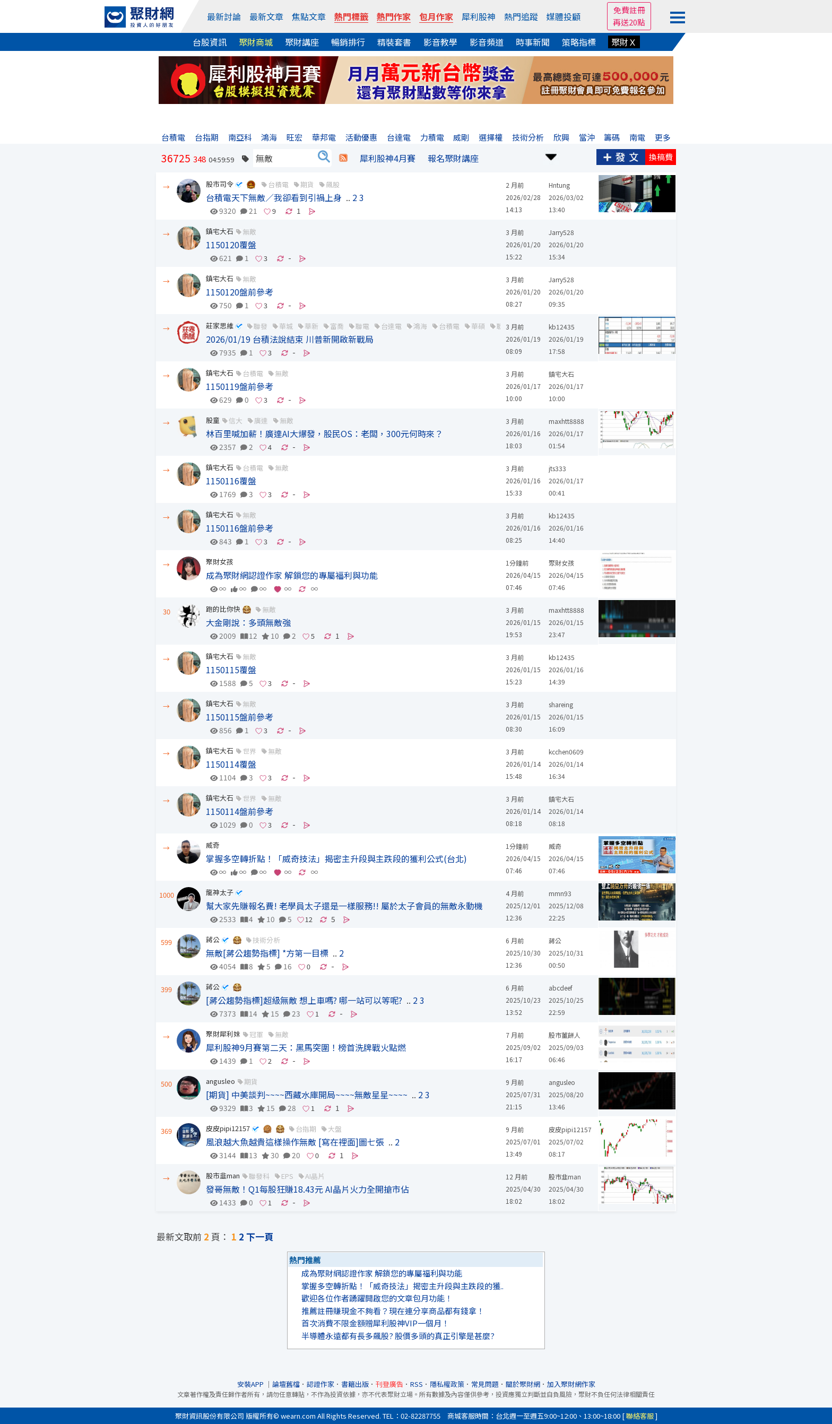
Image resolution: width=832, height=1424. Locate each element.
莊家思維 (219, 325)
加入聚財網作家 (571, 1384)
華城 (286, 326)
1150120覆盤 (231, 244)
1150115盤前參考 (239, 716)
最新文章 (266, 16)
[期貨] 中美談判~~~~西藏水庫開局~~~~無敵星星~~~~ (307, 1094)
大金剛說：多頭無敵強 (248, 622)
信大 (235, 420)
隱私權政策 (447, 1384)
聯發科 (259, 1176)
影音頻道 (487, 42)
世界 (249, 751)
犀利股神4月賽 (387, 158)
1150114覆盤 (231, 764)
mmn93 (560, 893)
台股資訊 (210, 42)
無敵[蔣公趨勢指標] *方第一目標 (267, 953)
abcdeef (561, 987)
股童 (213, 420)
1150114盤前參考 (239, 811)
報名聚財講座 (453, 158)
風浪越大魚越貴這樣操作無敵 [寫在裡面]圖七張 (295, 1141)
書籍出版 (355, 1384)
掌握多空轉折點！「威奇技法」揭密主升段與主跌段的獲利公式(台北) (336, 858)
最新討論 (224, 16)
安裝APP (251, 1384)
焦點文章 (309, 16)
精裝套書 (394, 42)
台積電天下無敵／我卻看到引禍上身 (274, 197)
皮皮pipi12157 (228, 1128)
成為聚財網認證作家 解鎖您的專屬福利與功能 (292, 575)
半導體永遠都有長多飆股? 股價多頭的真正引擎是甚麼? (398, 1335)
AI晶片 (315, 1176)
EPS (287, 1176)
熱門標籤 (351, 16)
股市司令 (219, 184)
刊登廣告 (389, 1384)
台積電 (278, 184)
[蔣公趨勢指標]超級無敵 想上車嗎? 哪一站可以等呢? (304, 1000)
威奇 (213, 845)
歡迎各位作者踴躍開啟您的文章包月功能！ (377, 1298)
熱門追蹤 (521, 16)
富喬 (337, 326)
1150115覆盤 (231, 669)
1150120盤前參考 (239, 291)
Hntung (559, 184)
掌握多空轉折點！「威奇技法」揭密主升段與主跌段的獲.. (402, 1285)
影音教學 (440, 42)
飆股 (333, 184)
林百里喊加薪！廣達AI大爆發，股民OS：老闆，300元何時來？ (324, 433)
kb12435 (562, 326)
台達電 (391, 326)
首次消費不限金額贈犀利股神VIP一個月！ (375, 1323)
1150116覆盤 (231, 480)
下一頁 (259, 1236)
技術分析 (266, 940)
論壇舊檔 (286, 1384)
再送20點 (629, 22)
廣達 (261, 420)
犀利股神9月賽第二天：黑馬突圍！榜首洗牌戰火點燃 (306, 1047)
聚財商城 (256, 42)
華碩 (478, 326)
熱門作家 (394, 16)
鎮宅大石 (219, 231)
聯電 (362, 326)
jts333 (557, 468)
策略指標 (579, 42)
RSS (416, 1384)
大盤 (335, 1129)
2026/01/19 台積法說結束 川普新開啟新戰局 (290, 339)
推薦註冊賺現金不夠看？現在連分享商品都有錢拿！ (392, 1310)
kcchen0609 (566, 751)
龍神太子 (219, 892)
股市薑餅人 (564, 1034)
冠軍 (256, 1034)
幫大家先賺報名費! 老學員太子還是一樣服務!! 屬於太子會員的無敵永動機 (344, 905)
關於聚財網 (523, 1384)
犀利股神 (479, 16)
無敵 (249, 232)
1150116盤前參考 (239, 528)
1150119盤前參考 (239, 386)
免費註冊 (629, 9)
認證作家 (320, 1384)
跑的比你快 (223, 609)
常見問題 (485, 1384)
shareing (561, 704)
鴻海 (420, 326)
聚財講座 (302, 42)
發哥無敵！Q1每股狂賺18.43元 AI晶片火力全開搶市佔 (307, 1189)
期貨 (307, 184)
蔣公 (213, 939)
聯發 (260, 326)
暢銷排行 (348, 42)
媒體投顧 (563, 16)
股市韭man (223, 1175)
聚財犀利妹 (223, 1034)
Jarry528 (561, 232)
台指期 (306, 1129)
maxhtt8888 (566, 421)
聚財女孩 (219, 562)
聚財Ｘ (624, 42)
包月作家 (436, 16)
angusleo (220, 1081)
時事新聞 (533, 42)
